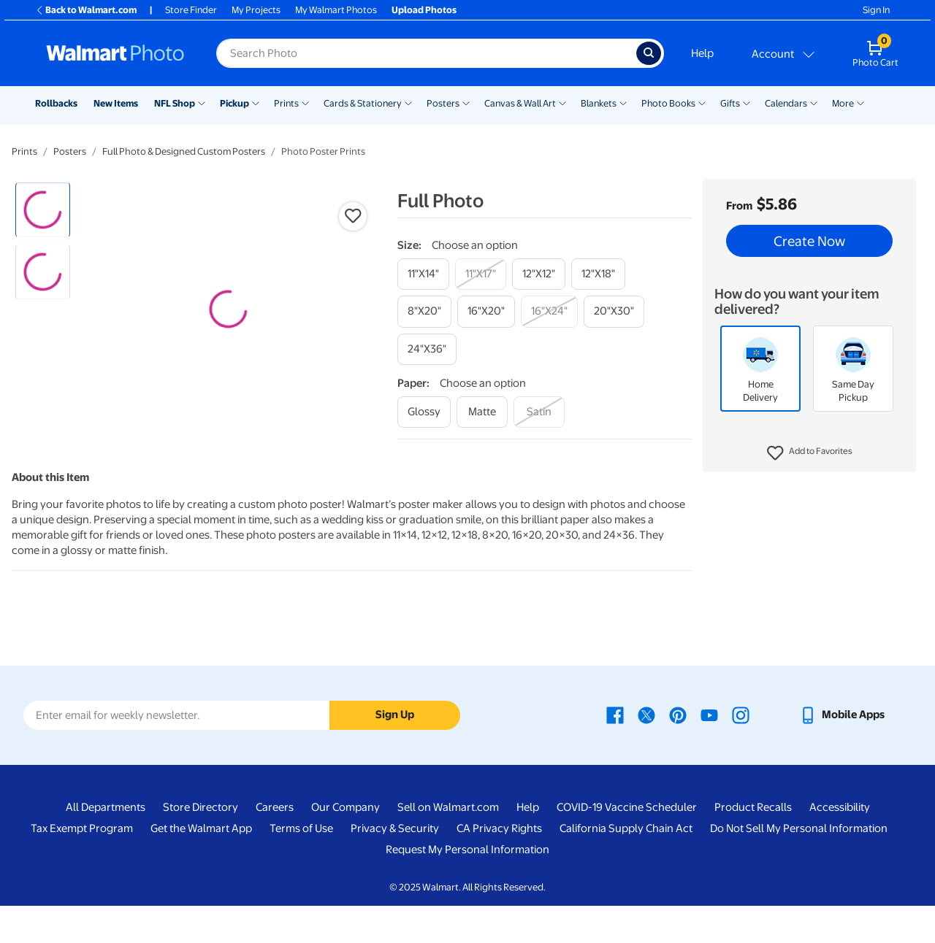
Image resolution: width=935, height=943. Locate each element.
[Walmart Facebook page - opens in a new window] (615, 751)
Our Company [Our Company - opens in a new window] (345, 844)
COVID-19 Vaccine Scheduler (627, 844)
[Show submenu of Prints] (305, 102)
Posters (443, 103)
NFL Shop (174, 103)
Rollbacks (56, 103)
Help (702, 53)
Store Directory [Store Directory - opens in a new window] (200, 844)
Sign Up (394, 751)
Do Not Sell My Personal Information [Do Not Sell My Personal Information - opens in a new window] (799, 865)
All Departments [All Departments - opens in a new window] (105, 844)
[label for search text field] (426, 53)
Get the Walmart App (201, 865)
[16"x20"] (486, 311)
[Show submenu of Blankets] (623, 102)
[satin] (539, 412)
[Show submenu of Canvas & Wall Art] (562, 102)
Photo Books (668, 103)
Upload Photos (424, 9)
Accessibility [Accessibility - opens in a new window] (839, 844)
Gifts (730, 103)
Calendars (786, 103)
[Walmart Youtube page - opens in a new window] (709, 751)
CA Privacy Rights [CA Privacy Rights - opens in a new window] (499, 865)
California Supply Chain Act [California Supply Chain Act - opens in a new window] (626, 865)
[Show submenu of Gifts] (746, 102)
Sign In (876, 9)
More (843, 103)
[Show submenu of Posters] (466, 102)
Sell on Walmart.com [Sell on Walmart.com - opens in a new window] (448, 844)
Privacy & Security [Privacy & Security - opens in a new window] (395, 865)
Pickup (234, 103)
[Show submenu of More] (860, 102)
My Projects (256, 9)
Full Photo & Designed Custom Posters (183, 151)
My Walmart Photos (336, 9)
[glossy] (424, 412)
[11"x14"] (423, 274)
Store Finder (191, 9)
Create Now (809, 241)
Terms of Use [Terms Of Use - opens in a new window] (301, 865)
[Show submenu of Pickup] (255, 102)
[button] (809, 453)
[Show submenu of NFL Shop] (201, 102)
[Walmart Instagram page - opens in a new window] (740, 751)
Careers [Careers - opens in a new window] (275, 844)
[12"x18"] (598, 274)
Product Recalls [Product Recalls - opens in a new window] (753, 844)
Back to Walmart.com (86, 9)
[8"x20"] (424, 311)
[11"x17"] (480, 274)
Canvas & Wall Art (520, 103)
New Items (116, 103)
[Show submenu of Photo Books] (702, 102)
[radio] (42, 209)
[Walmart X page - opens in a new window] (646, 751)
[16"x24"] (549, 311)
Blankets (599, 103)
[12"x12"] (538, 274)
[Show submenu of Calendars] (813, 102)
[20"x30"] (614, 311)
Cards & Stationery (363, 103)
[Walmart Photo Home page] (115, 53)
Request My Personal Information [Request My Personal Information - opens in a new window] (467, 886)
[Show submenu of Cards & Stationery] (408, 102)
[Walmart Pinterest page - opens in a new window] (678, 751)
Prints (286, 103)
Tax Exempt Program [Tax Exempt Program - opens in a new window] (82, 865)
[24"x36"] (427, 349)
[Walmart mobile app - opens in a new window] (842, 751)
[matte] (482, 412)
